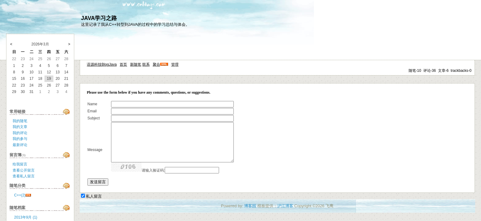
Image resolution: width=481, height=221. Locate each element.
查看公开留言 (24, 170)
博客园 (250, 206)
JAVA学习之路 (99, 18)
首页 (123, 64)
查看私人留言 (24, 176)
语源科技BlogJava (102, 64)
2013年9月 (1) (25, 217)
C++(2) (19, 195)
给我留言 (20, 164)
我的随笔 (20, 121)
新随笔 (135, 64)
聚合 (156, 64)
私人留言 (94, 196)
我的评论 (20, 133)
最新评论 (20, 145)
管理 (175, 64)
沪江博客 (285, 206)
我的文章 (20, 127)
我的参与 (20, 139)
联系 (146, 64)
